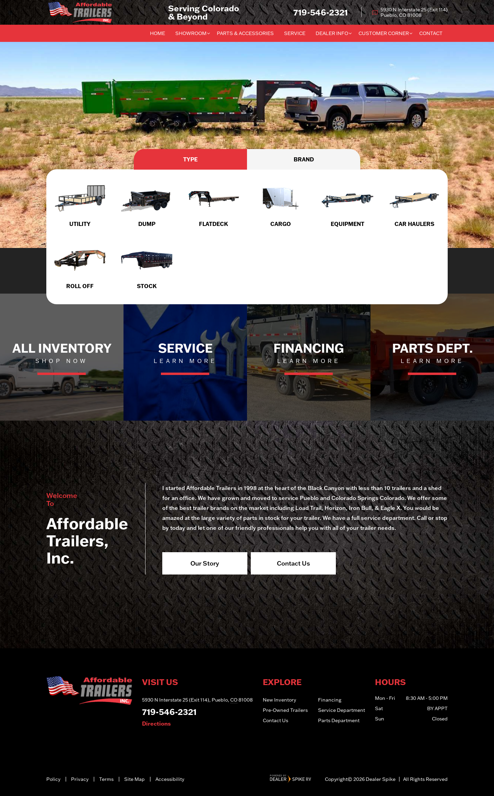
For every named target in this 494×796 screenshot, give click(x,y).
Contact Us (293, 563)
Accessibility (169, 779)
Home (157, 33)
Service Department (341, 710)
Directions (156, 723)
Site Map (134, 779)
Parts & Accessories (245, 33)
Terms (106, 779)
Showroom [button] (191, 33)
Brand (304, 159)
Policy (53, 779)
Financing (329, 700)
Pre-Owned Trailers (285, 710)
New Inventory (279, 700)
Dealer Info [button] (332, 33)
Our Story (204, 563)
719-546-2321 (169, 711)
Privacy (80, 779)
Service (294, 33)
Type (190, 159)
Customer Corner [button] (383, 33)
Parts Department (339, 720)
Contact (431, 33)
